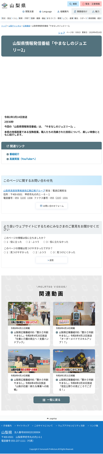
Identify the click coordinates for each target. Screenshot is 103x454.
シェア (61, 33)
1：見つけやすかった (18, 252)
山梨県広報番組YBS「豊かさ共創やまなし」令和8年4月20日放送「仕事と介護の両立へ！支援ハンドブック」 (31, 338)
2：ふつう (34, 242)
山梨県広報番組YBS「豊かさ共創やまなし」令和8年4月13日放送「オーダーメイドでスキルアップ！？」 (76, 338)
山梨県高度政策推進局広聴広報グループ (24, 190)
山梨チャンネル (14, 25)
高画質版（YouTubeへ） (23, 159)
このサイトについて (43, 425)
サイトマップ (23, 425)
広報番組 (26, 25)
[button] (91, 3)
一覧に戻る (54, 400)
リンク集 (94, 425)
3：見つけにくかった (64, 252)
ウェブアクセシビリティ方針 (71, 425)
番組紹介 (14, 154)
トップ (4, 25)
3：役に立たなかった (57, 242)
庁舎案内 (7, 425)
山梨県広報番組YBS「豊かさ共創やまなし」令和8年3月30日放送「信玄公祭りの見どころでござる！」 (76, 385)
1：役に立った (14, 242)
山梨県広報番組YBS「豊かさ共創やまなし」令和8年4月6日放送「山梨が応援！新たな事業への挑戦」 (31, 385)
